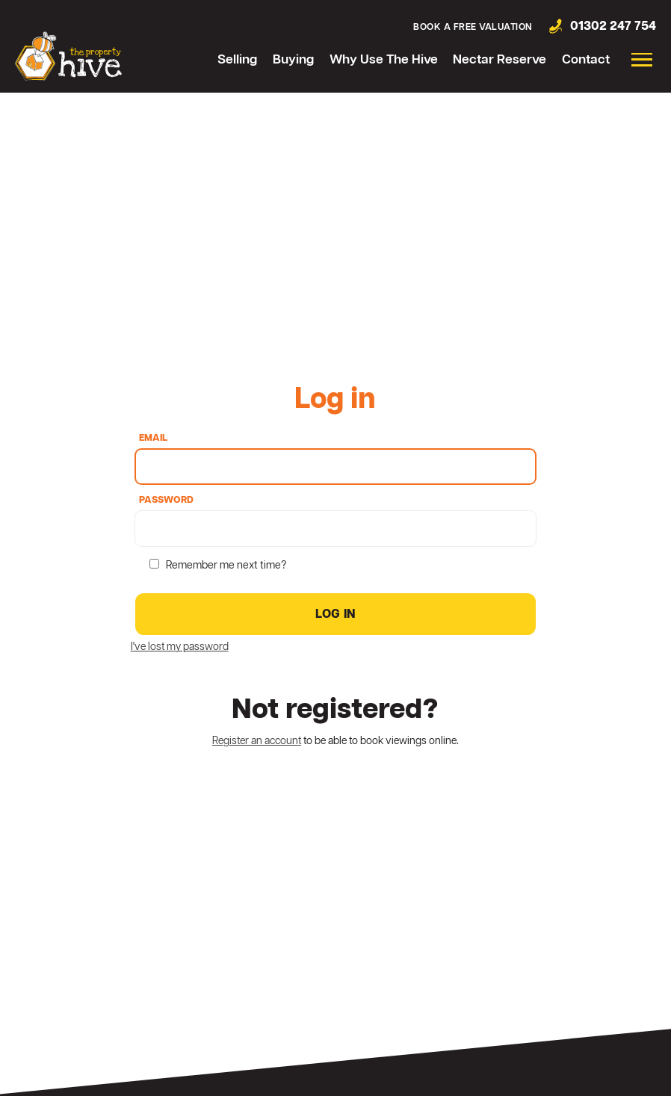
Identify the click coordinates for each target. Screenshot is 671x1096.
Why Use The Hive (384, 60)
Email (153, 439)
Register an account (256, 741)
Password (166, 501)
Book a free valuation (473, 27)
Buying (293, 60)
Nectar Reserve (499, 60)
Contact (586, 60)
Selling (237, 60)
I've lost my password (180, 647)
